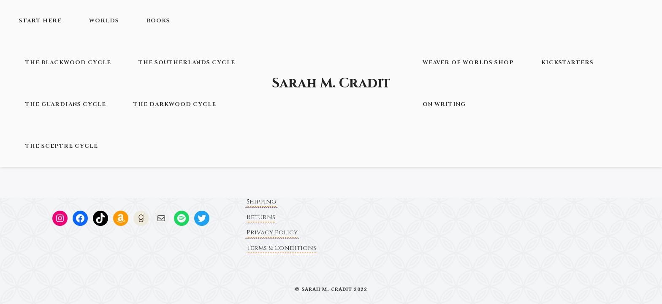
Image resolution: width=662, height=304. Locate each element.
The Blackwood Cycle (68, 62)
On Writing (444, 104)
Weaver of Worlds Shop (468, 62)
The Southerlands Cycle (186, 62)
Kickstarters (567, 62)
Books (158, 20)
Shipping (261, 201)
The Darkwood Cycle (174, 104)
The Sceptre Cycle (61, 146)
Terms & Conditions (281, 248)
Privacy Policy (272, 232)
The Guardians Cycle (65, 104)
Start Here (40, 20)
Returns (261, 217)
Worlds (104, 20)
